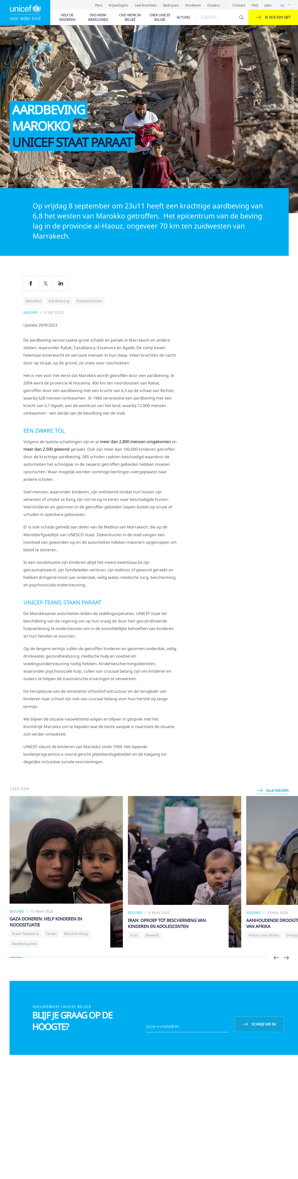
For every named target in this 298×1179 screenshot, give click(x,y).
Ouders (213, 5)
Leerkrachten (146, 5)
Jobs (268, 5)
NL (282, 5)
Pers (98, 5)
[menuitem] (67, 17)
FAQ (255, 5)
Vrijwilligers (118, 5)
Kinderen (193, 5)
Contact (238, 5)
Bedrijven (171, 5)
